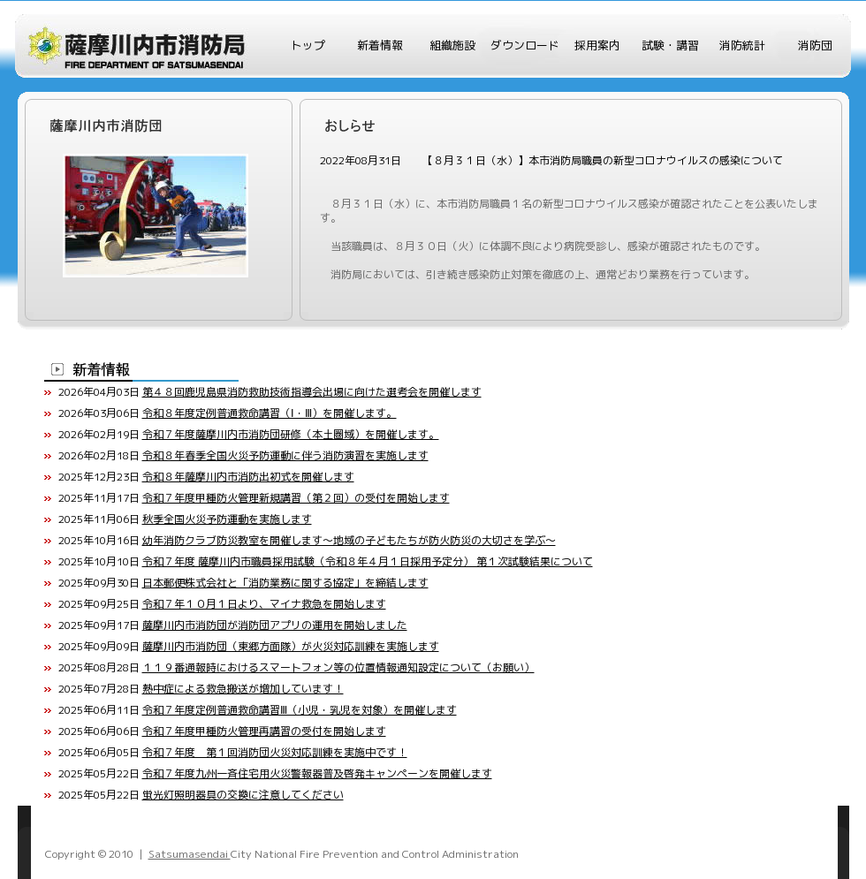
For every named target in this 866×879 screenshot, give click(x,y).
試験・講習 (670, 45)
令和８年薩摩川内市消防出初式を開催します (248, 476)
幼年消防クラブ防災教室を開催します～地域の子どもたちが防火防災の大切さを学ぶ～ (349, 540)
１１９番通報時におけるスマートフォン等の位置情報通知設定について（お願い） (338, 667)
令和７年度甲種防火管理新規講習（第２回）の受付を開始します (296, 497)
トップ (308, 45)
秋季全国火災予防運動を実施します (227, 519)
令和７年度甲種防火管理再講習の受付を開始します (264, 731)
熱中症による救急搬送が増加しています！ (243, 688)
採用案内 (597, 45)
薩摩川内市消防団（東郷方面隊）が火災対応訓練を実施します (290, 646)
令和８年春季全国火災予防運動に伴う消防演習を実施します (285, 455)
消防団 (815, 45)
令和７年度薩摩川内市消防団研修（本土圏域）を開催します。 (290, 434)
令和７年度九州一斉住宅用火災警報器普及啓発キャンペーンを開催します (317, 773)
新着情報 (380, 45)
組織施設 (452, 45)
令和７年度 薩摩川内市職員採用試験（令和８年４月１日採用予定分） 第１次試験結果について (367, 561)
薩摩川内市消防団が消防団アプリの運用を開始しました (274, 625)
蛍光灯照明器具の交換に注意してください (243, 794)
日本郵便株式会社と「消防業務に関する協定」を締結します (285, 582)
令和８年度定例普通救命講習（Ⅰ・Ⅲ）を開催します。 (269, 413)
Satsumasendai (189, 853)
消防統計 (742, 45)
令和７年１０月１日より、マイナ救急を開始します (264, 603)
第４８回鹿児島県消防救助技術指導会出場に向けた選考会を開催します (312, 391)
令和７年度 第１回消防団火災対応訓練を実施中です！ (274, 752)
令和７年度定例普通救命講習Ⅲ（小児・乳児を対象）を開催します (299, 709)
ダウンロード (524, 45)
